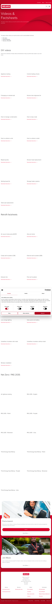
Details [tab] (26, 293)
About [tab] (43, 293)
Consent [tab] (9, 293)
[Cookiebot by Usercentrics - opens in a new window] (46, 290)
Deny (9, 313)
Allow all (42, 313)
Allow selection (26, 313)
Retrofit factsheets (6, 39)
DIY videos (5, 38)
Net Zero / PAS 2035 (7, 40)
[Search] (26, 529)
